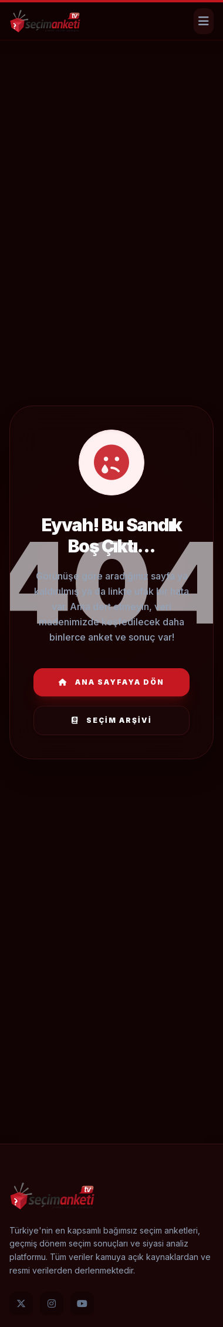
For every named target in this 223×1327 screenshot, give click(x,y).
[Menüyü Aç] (204, 21)
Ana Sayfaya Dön (111, 682)
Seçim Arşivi (112, 720)
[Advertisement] (110, 79)
